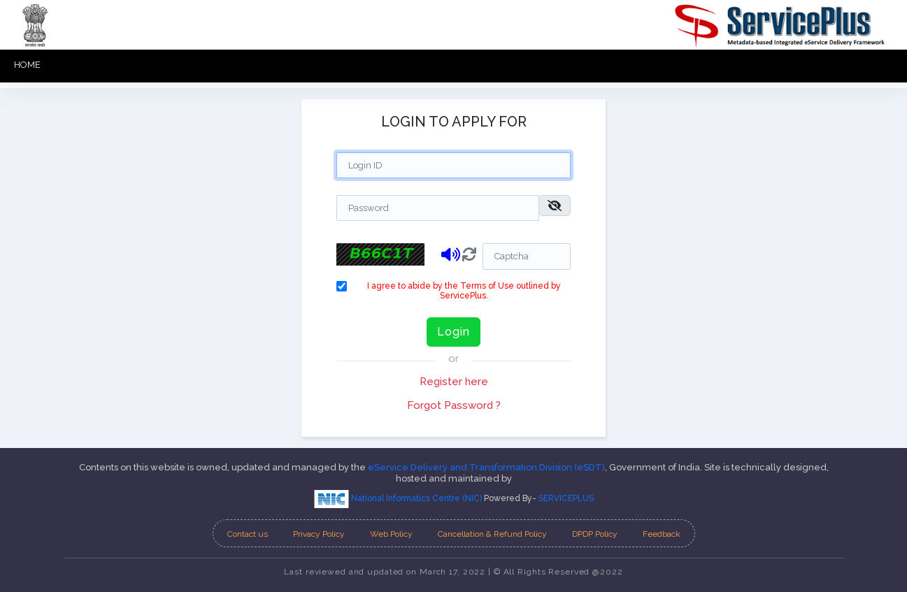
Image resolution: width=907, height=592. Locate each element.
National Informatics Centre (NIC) (399, 498)
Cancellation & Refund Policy (492, 534)
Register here (454, 381)
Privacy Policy (319, 534)
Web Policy (391, 534)
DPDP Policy (594, 534)
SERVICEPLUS (566, 498)
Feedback (661, 534)
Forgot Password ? (454, 405)
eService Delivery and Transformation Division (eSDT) (486, 467)
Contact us (247, 534)
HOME (27, 64)
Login (453, 331)
